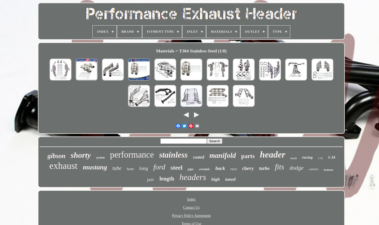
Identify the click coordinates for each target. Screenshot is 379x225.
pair (150, 179)
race (233, 169)
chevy (248, 168)
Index (191, 199)
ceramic (204, 169)
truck (294, 158)
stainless (173, 154)
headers (192, 177)
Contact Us (191, 207)
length (166, 178)
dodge (297, 167)
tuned (230, 179)
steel (176, 167)
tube (116, 168)
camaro (313, 169)
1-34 (331, 157)
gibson (56, 155)
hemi (130, 169)
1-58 (320, 158)
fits (279, 167)
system (100, 157)
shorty (81, 155)
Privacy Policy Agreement (191, 216)
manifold (223, 155)
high (215, 179)
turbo (264, 168)
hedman (328, 169)
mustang (95, 167)
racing (307, 157)
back (220, 168)
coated (198, 157)
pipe (190, 169)
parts (248, 156)
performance (132, 154)
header (272, 154)
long (143, 168)
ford (159, 167)
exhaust (63, 166)
